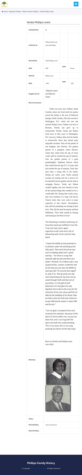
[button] (76, 4)
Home (5, 11)
